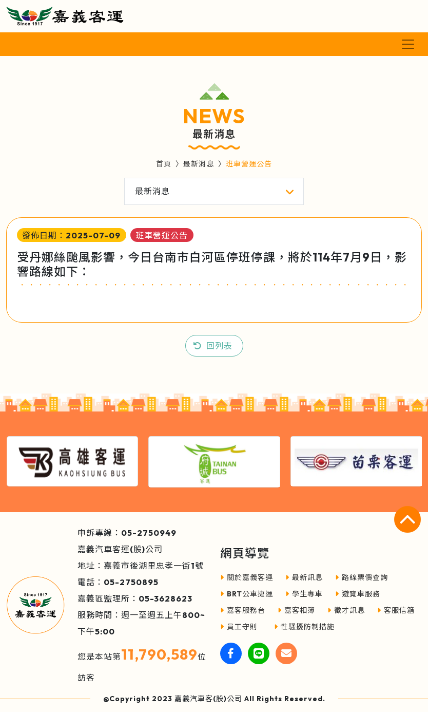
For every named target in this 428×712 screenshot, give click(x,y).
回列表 (219, 346)
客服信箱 (396, 610)
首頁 (163, 163)
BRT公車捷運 (246, 593)
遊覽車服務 (357, 593)
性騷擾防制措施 (304, 626)
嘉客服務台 (242, 610)
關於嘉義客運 (246, 577)
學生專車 (304, 593)
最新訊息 (304, 577)
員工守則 (239, 626)
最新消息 (198, 163)
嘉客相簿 (296, 610)
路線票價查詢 (361, 577)
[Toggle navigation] (408, 44)
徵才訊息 (346, 610)
